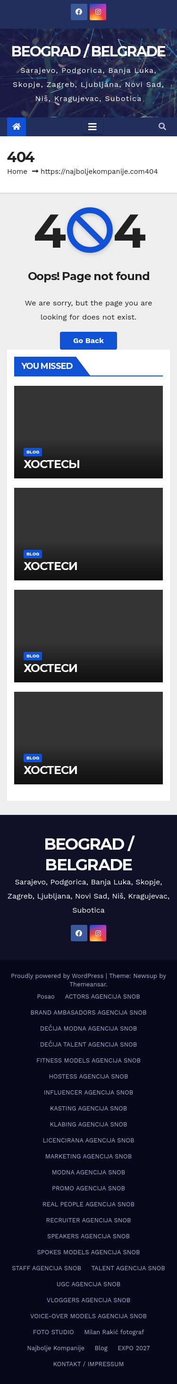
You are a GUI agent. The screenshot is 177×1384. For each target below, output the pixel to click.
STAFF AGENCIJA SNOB (46, 1268)
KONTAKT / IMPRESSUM (88, 1364)
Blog (32, 451)
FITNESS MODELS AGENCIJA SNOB (88, 1060)
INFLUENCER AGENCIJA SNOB (89, 1092)
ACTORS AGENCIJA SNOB (102, 996)
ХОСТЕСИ (50, 566)
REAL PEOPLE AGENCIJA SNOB (88, 1204)
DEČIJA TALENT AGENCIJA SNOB (88, 1044)
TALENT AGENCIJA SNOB (128, 1268)
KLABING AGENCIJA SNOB (88, 1124)
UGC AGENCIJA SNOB (88, 1284)
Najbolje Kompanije (55, 1348)
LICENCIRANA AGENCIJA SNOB (89, 1140)
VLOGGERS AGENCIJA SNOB (89, 1300)
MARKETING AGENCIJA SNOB (88, 1156)
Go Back (88, 340)
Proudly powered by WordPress (58, 975)
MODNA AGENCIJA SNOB (89, 1172)
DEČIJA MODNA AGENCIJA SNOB (88, 1028)
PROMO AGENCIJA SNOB (88, 1188)
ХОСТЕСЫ (52, 464)
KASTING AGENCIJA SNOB (88, 1108)
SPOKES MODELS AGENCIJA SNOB (88, 1252)
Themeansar (87, 984)
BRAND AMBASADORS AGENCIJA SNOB (89, 1012)
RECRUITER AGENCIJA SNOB (88, 1220)
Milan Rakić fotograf (114, 1332)
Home (17, 171)
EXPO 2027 (134, 1348)
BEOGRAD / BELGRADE (88, 51)
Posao (46, 996)
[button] (162, 126)
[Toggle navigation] (92, 127)
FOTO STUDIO (53, 1332)
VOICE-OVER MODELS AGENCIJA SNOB (88, 1316)
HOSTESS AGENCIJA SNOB (88, 1076)
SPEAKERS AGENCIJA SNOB (88, 1236)
